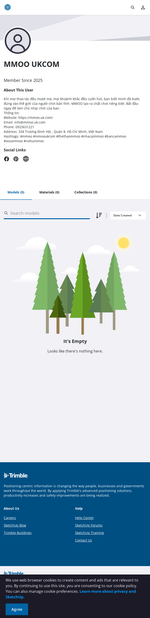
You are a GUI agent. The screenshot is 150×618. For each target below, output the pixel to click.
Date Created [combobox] (122, 215)
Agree (16, 609)
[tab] (16, 192)
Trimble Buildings (18, 533)
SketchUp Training (89, 533)
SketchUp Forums (88, 525)
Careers (10, 518)
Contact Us (83, 540)
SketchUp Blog (15, 525)
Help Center (84, 518)
